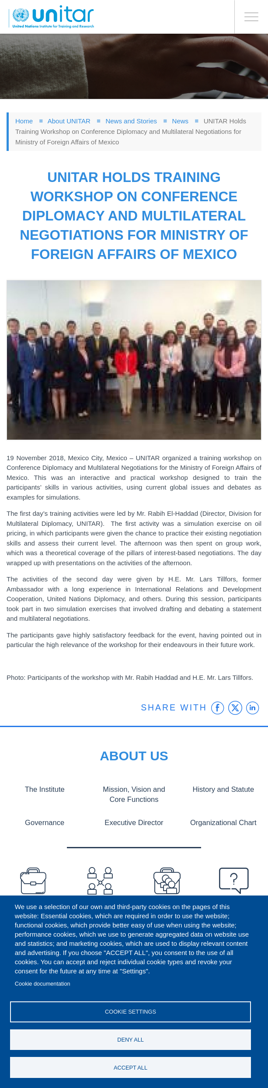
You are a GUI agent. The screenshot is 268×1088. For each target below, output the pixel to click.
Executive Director (134, 822)
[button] (134, 360)
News (180, 121)
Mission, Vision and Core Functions (134, 794)
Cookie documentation (42, 983)
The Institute (45, 789)
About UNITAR (69, 121)
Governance (44, 822)
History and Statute (223, 789)
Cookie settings (130, 1011)
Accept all (130, 1067)
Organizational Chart (223, 822)
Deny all (130, 1039)
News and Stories (131, 121)
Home (24, 121)
